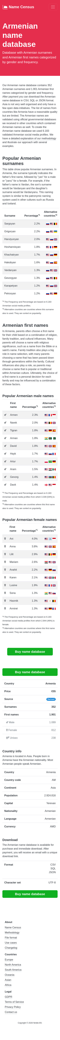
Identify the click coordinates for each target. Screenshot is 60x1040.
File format (11, 937)
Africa (8, 985)
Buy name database (30, 651)
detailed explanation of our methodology (33, 138)
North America (13, 964)
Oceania (9, 975)
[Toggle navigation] (52, 7)
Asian (8, 980)
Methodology (12, 932)
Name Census (18, 7)
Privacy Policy (13, 1007)
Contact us (11, 1012)
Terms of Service (14, 1002)
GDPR (8, 997)
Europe (9, 959)
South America (13, 969)
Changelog (11, 947)
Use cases (11, 942)
